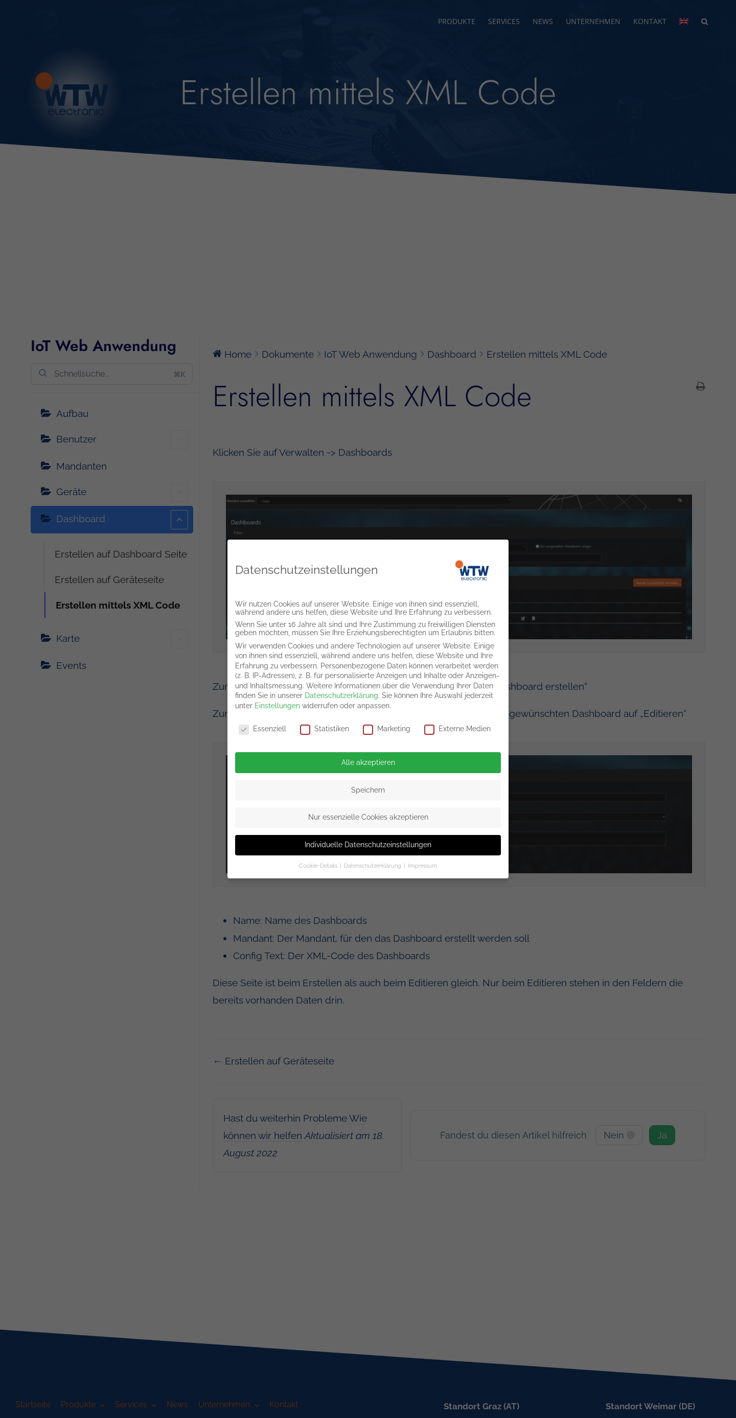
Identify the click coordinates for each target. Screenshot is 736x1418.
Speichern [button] (368, 788)
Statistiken (324, 727)
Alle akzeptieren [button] (368, 760)
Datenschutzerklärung (341, 694)
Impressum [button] (422, 864)
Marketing (386, 727)
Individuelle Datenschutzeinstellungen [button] (368, 843)
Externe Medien (457, 727)
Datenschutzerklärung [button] (373, 864)
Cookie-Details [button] (319, 864)
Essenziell (262, 727)
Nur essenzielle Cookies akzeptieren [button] (368, 815)
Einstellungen (277, 704)
